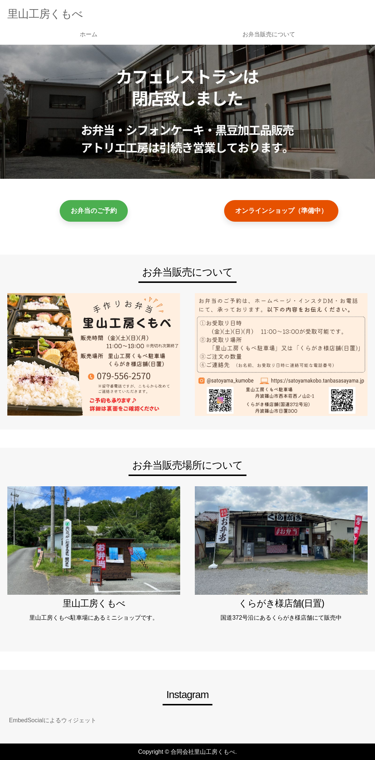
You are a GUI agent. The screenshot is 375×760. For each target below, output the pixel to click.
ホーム (88, 34)
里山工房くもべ (45, 14)
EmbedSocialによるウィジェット (51, 720)
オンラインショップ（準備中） (281, 210)
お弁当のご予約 (94, 210)
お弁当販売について (268, 34)
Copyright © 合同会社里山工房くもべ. (187, 752)
